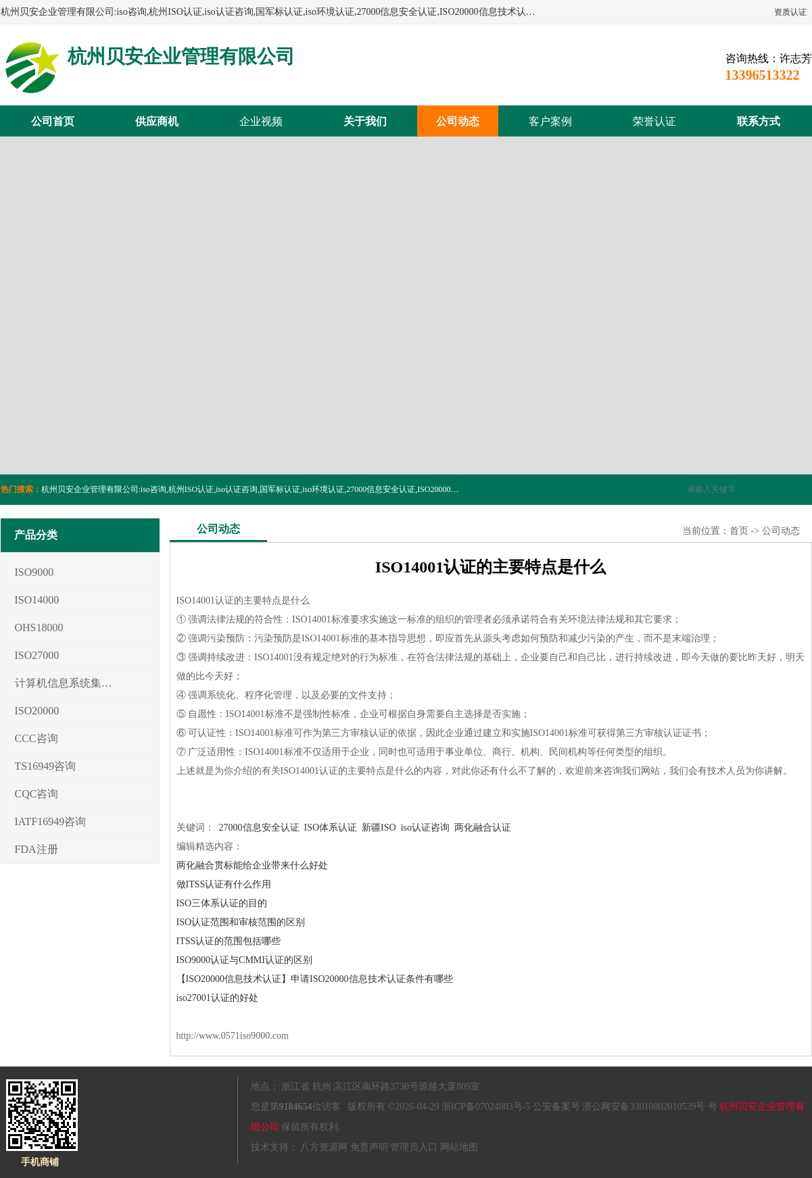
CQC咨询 (37, 794)
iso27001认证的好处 (217, 998)
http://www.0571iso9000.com (232, 1036)
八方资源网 (324, 1147)
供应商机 (156, 121)
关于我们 (365, 121)
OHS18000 (39, 627)
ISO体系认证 (331, 828)
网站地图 (459, 1147)
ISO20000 (37, 710)
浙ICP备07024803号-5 (485, 1107)
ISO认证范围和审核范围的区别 (241, 922)
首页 (739, 531)
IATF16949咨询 (51, 821)
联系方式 (758, 121)
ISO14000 (37, 600)
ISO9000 (34, 572)
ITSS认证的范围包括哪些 (228, 941)
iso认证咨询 (425, 828)
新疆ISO (379, 828)
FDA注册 (36, 849)
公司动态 (457, 121)
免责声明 (369, 1147)
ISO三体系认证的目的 (222, 903)
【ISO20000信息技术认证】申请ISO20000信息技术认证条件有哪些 (314, 979)
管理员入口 (413, 1147)
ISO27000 (37, 655)
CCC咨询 (36, 738)
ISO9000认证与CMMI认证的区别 (244, 960)
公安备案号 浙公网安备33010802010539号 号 (625, 1107)
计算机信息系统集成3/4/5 (64, 683)
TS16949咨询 (45, 766)
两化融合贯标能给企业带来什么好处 (252, 865)
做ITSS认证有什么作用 (224, 884)
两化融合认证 (482, 828)
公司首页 (52, 121)
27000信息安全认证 (259, 828)
